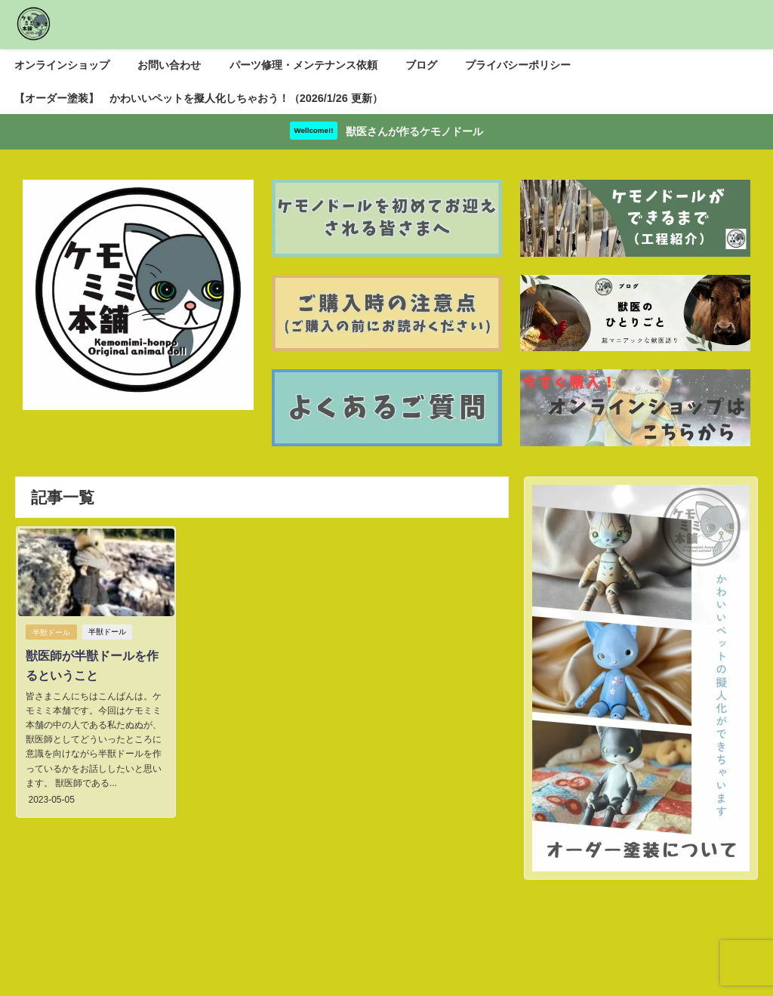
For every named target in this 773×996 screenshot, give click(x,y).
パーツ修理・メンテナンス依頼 (303, 65)
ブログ (421, 65)
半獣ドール (50, 632)
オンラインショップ (61, 65)
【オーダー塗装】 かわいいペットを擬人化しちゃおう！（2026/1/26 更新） (198, 98)
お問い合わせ (169, 65)
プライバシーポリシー (518, 65)
